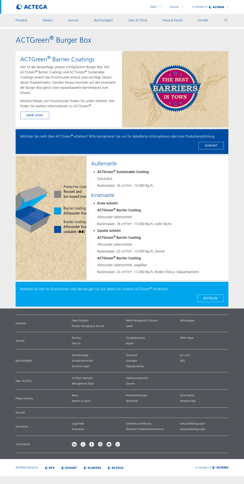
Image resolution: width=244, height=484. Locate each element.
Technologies (187, 320)
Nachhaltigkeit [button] (103, 20)
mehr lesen (34, 115)
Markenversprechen (137, 378)
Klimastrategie (80, 355)
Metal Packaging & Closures (142, 320)
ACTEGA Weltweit (82, 378)
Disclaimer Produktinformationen (145, 429)
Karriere (130, 383)
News (75, 395)
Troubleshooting (135, 338)
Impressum (78, 429)
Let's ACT (185, 355)
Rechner (76, 338)
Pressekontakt (188, 401)
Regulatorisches (135, 366)
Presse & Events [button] (172, 20)
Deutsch (175, 7)
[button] (226, 20)
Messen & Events (81, 401)
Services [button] (73, 20)
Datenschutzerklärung (138, 423)
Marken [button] (48, 20)
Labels (129, 326)
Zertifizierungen (81, 366)
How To (76, 343)
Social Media (187, 395)
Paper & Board (80, 320)
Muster (130, 343)
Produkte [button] (21, 20)
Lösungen (131, 360)
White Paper (187, 338)
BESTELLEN (211, 298)
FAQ (182, 360)
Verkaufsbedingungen (192, 429)
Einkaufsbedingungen (192, 423)
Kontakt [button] (203, 20)
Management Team (83, 383)
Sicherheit (131, 355)
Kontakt (211, 145)
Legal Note (78, 423)
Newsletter (132, 401)
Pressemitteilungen (137, 395)
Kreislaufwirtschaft (82, 360)
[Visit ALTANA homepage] (211, 467)
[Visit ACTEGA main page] (31, 7)
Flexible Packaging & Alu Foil (88, 326)
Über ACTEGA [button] (137, 20)
